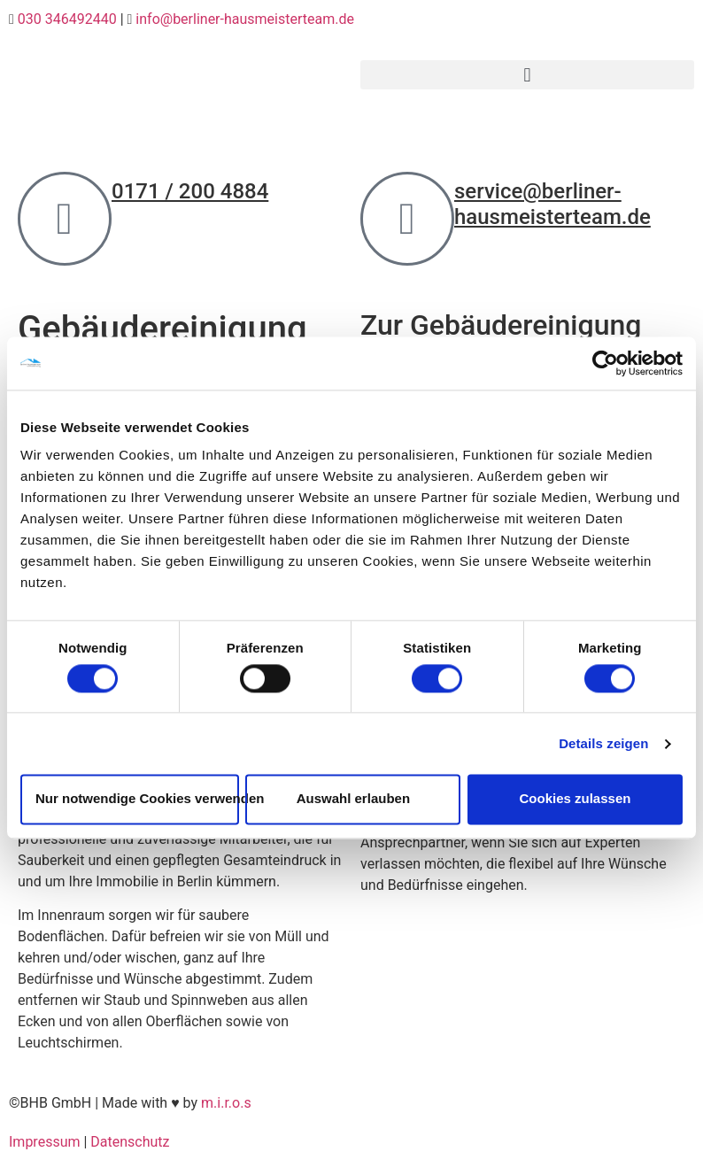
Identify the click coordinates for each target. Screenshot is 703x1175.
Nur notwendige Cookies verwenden (137, 799)
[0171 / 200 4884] (65, 219)
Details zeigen (603, 743)
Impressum (45, 1141)
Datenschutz (129, 1141)
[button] (527, 74)
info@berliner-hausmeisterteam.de (244, 19)
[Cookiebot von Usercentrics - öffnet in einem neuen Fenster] (605, 363)
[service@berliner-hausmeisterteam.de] (407, 219)
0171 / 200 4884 (190, 191)
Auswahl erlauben (353, 799)
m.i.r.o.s (226, 1102)
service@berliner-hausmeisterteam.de (552, 204)
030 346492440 (67, 19)
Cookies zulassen (575, 799)
